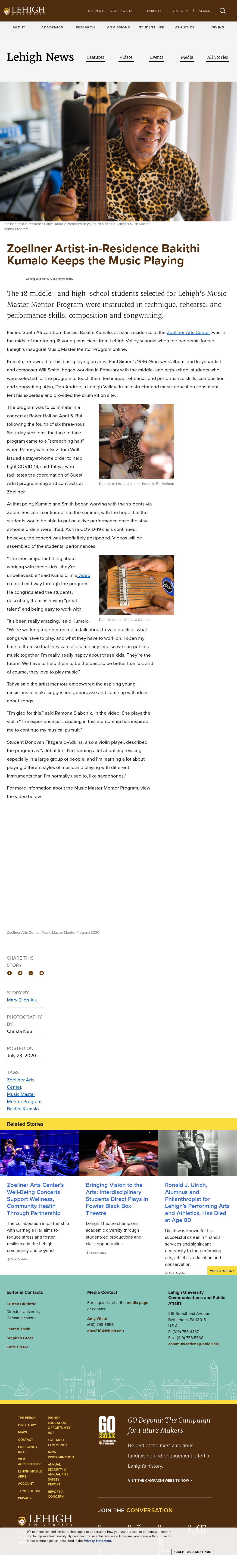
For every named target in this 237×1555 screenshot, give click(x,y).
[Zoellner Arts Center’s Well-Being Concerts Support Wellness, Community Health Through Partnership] (39, 1153)
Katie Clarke (17, 1347)
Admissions (118, 27)
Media (187, 57)
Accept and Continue (192, 1552)
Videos (126, 57)
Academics (52, 27)
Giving (218, 27)
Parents (154, 10)
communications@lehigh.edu (194, 1344)
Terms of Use (29, 1491)
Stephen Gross (19, 1338)
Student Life (151, 27)
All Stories (217, 57)
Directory (27, 1425)
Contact (25, 1439)
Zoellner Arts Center (20, 1083)
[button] (223, 10)
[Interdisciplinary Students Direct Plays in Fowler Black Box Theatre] (118, 1153)
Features (95, 57)
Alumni (205, 10)
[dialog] (118, 1541)
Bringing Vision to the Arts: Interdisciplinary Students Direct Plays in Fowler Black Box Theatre (117, 1199)
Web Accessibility (29, 1461)
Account (26, 1483)
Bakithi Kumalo (23, 1108)
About (19, 27)
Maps (22, 1432)
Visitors (180, 10)
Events (156, 57)
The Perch (27, 1417)
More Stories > (222, 1270)
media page (137, 1302)
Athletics (185, 27)
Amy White (97, 1318)
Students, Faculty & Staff (112, 10)
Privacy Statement (97, 1541)
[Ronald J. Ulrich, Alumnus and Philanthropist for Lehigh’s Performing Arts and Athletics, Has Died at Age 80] (197, 1153)
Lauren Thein (18, 1329)
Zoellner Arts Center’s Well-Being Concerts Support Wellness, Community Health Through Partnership (35, 1199)
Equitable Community (58, 1442)
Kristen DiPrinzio (21, 1304)
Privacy (24, 1498)
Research (85, 27)
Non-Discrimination (61, 1455)
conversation (149, 1510)
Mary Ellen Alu (22, 999)
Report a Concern (56, 1494)
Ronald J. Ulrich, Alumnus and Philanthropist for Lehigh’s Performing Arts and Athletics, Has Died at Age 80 (197, 1202)
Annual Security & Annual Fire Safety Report (58, 1474)
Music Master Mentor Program (24, 1097)
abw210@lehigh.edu (105, 1331)
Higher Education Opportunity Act (59, 1425)
